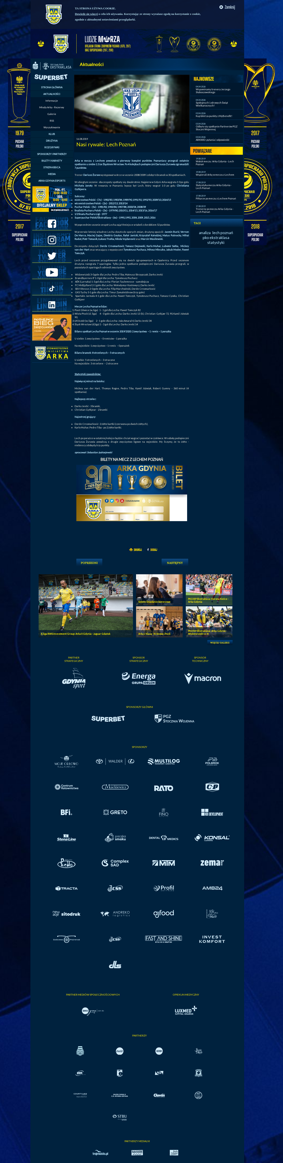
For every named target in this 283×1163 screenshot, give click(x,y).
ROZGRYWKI (51, 147)
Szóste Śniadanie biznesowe (154, 601)
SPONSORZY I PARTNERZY (52, 154)
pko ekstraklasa (216, 237)
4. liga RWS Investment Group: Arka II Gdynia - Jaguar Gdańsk (75, 633)
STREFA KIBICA (51, 167)
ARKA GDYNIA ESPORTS (51, 180)
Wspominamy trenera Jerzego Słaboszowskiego (213, 91)
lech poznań (222, 232)
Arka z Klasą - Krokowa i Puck (154, 633)
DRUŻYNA (51, 140)
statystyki (215, 242)
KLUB (52, 134)
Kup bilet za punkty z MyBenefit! (214, 115)
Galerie (51, 113)
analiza (205, 232)
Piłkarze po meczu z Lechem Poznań (216, 198)
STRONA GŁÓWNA (51, 87)
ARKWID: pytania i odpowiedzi (212, 139)
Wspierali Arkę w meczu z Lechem (215, 174)
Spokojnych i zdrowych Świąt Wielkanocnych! (212, 104)
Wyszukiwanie (52, 127)
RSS (52, 120)
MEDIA (51, 174)
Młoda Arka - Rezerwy (51, 107)
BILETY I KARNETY (52, 160)
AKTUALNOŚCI (51, 93)
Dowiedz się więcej (86, 14)
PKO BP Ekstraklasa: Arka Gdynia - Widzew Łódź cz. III (207, 632)
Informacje (52, 100)
